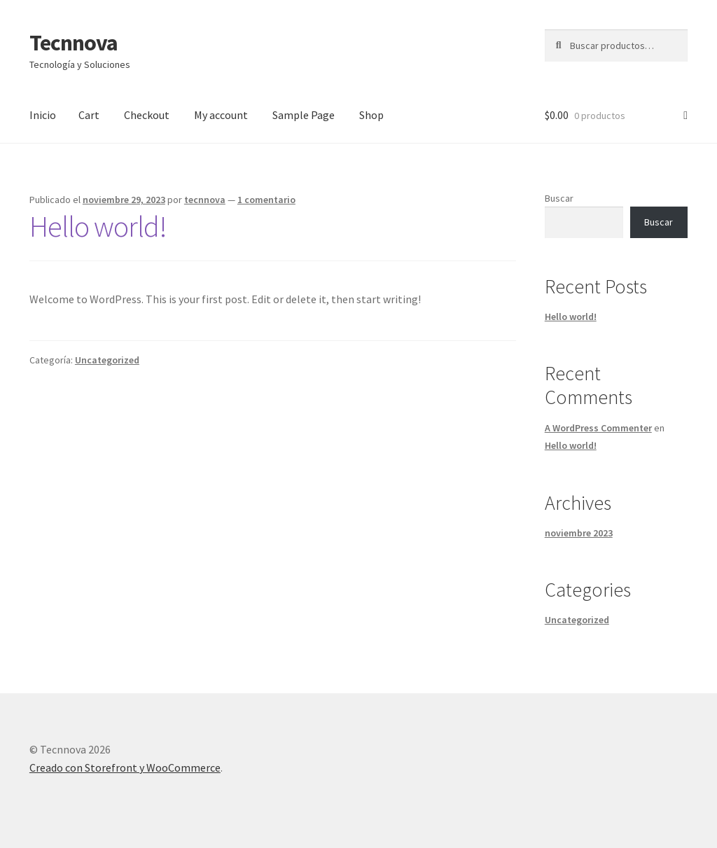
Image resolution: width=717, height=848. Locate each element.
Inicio (42, 115)
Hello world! (98, 226)
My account (221, 115)
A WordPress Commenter (598, 428)
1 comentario (266, 199)
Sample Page (303, 115)
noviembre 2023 (579, 533)
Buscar (559, 198)
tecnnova (204, 199)
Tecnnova (73, 43)
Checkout (146, 115)
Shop (371, 115)
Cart (88, 115)
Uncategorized (107, 360)
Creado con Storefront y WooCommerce (125, 767)
